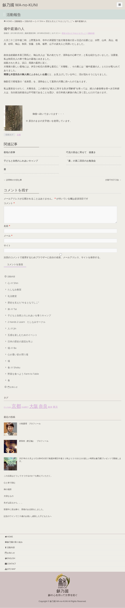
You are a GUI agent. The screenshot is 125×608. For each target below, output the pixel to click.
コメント (9, 203)
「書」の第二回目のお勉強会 (81, 160)
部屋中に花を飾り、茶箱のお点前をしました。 (24, 513)
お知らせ (12, 390)
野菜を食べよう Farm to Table (23, 377)
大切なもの (9, 500)
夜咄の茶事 (9, 152)
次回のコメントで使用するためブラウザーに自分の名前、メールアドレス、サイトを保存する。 (53, 261)
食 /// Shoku (14, 371)
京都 (19, 134)
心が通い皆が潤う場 (18, 358)
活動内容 (91, 33)
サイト (7, 249)
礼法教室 (12, 299)
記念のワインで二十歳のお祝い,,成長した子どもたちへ (28, 520)
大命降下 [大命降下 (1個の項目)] (25, 411)
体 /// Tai (12, 312)
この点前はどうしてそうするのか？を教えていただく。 (28, 479)
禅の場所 (8, 493)
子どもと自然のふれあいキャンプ (21, 160)
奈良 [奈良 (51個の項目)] (43, 410)
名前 (7, 229)
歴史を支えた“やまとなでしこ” (74, 33)
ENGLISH (10, 558)
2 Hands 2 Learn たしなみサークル (26, 325)
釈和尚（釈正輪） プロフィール (34, 445)
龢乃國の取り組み (14, 542)
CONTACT (10, 563)
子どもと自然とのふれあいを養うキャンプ (29, 319)
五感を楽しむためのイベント (22, 338)
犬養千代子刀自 (113, 179)
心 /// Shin (13, 286)
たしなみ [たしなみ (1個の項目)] (7, 411)
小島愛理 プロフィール (30, 427)
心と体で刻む (9, 486)
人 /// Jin (12, 332)
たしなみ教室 (14, 293)
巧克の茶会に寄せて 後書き (81, 152)
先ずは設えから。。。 (13, 506)
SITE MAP (10, 569)
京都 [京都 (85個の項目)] (16, 410)
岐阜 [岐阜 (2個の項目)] (50, 410)
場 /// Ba (12, 351)
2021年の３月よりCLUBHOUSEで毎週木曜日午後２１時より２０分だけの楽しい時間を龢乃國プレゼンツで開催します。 (70, 463)
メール (8, 239)
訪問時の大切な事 (13, 179)
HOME (9, 536)
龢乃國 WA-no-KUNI (20, 4)
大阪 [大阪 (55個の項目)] (33, 410)
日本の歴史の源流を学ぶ (20, 345)
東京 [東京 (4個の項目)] (55, 410)
